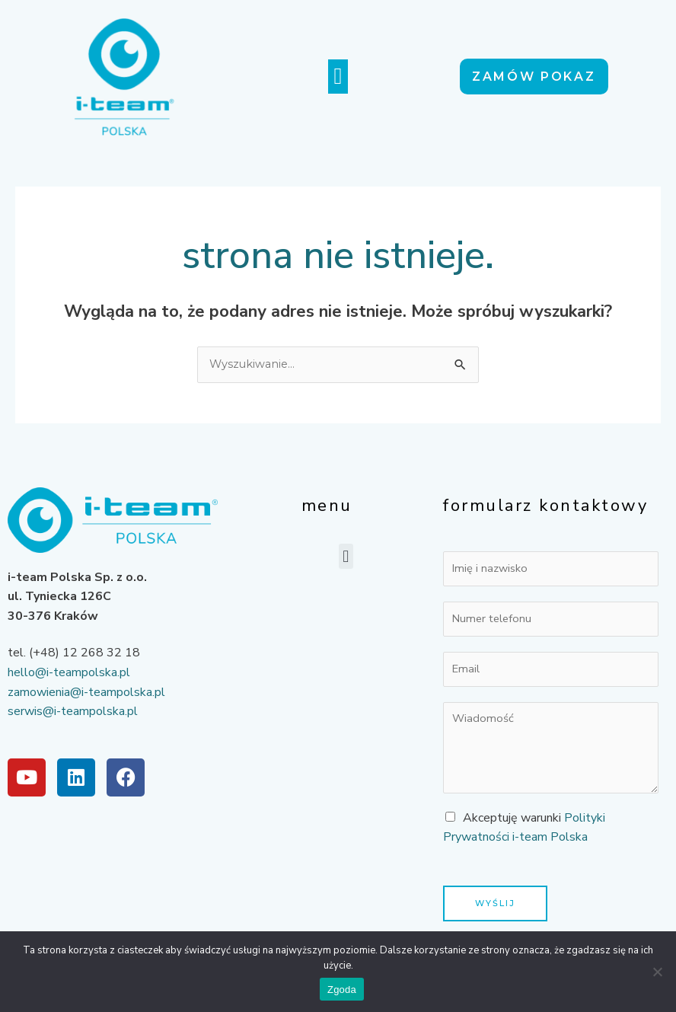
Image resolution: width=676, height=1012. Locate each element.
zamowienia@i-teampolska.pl (86, 692)
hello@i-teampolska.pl (69, 672)
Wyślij (495, 903)
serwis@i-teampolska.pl (73, 711)
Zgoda (341, 989)
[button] (338, 76)
